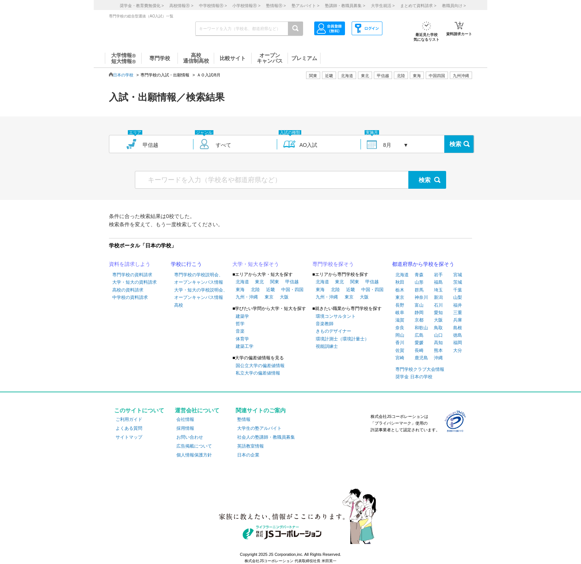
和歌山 (421, 327)
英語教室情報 (250, 446)
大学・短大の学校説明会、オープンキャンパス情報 (201, 293)
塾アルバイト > (305, 5)
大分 (457, 350)
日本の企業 (248, 455)
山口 (438, 335)
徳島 (457, 335)
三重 (457, 312)
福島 (438, 282)
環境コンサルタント (336, 316)
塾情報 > (276, 5)
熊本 (438, 350)
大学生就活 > (383, 5)
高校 (178, 305)
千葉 (457, 290)
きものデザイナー (333, 331)
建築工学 (244, 346)
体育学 (242, 339)
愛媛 (419, 342)
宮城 (457, 274)
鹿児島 (421, 357)
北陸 (255, 289)
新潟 (438, 297)
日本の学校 (123, 75)
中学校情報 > (213, 5)
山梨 (457, 297)
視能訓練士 (327, 346)
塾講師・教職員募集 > (345, 5)
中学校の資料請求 (130, 297)
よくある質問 (129, 428)
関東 (274, 281)
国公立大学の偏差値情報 (260, 365)
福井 (457, 305)
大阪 (284, 297)
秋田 (399, 282)
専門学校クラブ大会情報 (419, 369)
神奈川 (421, 297)
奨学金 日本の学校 (413, 376)
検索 (455, 144)
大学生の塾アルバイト (259, 428)
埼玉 (438, 290)
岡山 (399, 335)
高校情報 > (181, 5)
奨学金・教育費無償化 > (142, 5)
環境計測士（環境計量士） (342, 339)
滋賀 (399, 320)
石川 (438, 305)
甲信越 (292, 281)
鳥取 (438, 327)
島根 (457, 327)
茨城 (457, 282)
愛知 (438, 312)
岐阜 (399, 312)
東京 (269, 297)
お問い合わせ (189, 437)
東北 (259, 281)
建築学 (242, 316)
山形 (419, 282)
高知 (438, 342)
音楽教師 (324, 323)
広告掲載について (194, 446)
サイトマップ (129, 437)
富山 (419, 305)
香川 (399, 342)
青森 (419, 274)
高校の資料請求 (127, 290)
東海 (240, 289)
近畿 (270, 289)
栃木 (399, 290)
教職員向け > (454, 5)
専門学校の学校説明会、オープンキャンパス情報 (198, 278)
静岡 (419, 312)
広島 (419, 335)
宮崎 (399, 357)
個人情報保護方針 (194, 455)
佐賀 (399, 350)
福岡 (457, 342)
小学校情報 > (246, 5)
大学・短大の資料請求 (134, 282)
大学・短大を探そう (255, 264)
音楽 (240, 331)
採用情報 (185, 428)
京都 (419, 320)
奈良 (399, 327)
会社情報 (185, 419)
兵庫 (457, 320)
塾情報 (243, 419)
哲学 (240, 323)
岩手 (438, 274)
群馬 (419, 290)
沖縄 (438, 357)
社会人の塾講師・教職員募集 (266, 437)
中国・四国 (292, 289)
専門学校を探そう (333, 264)
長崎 (419, 350)
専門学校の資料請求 (132, 274)
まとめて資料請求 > (418, 5)
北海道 (347, 75)
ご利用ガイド (129, 419)
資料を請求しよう (129, 264)
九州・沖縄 (247, 297)
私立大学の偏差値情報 (258, 373)
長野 (399, 305)
